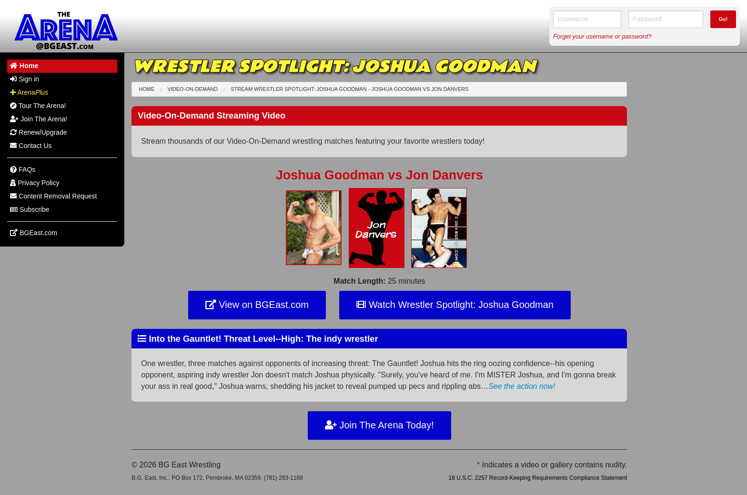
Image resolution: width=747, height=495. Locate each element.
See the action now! (521, 386)
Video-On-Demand (192, 89)
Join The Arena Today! (379, 425)
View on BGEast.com (257, 304)
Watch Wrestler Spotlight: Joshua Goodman (455, 304)
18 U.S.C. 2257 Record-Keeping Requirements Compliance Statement (537, 478)
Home (146, 89)
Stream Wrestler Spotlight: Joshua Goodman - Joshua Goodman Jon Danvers (349, 89)
